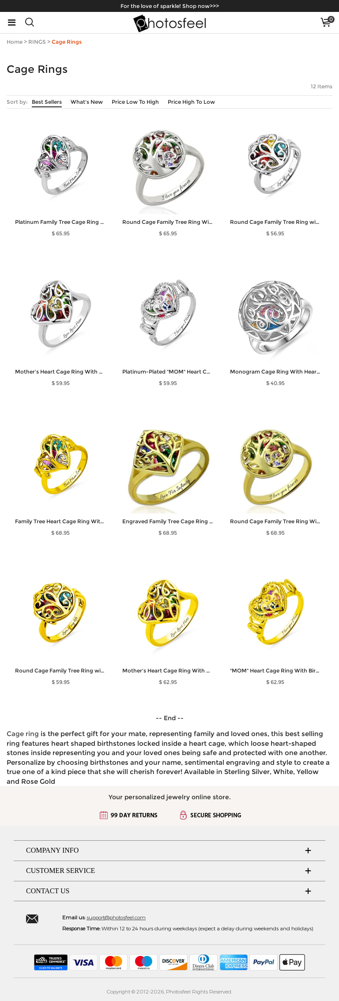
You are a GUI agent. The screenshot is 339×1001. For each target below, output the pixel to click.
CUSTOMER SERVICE (60, 870)
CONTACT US (47, 891)
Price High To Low (191, 101)
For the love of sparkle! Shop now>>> (170, 6)
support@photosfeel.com (116, 917)
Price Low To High (135, 101)
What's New (87, 101)
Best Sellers (47, 101)
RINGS (37, 41)
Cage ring (23, 733)
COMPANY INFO (52, 850)
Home (15, 41)
